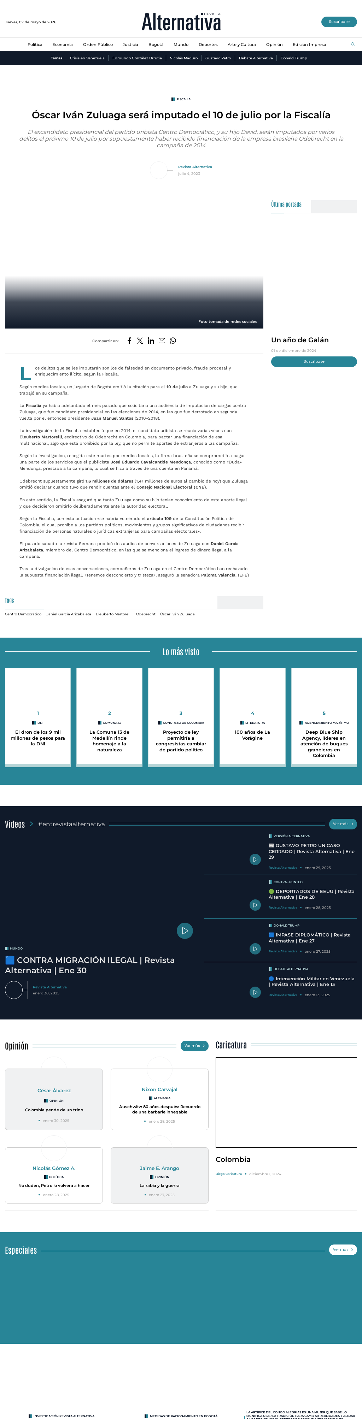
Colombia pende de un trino (54, 1109)
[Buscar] (353, 44)
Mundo (181, 44)
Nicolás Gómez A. (54, 1168)
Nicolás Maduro (184, 58)
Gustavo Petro (218, 58)
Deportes (208, 44)
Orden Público (98, 44)
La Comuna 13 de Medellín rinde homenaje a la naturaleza (109, 740)
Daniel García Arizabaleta (68, 614)
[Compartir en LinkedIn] (151, 341)
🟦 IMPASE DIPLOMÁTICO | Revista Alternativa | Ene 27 (310, 938)
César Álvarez (54, 1090)
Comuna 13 (112, 723)
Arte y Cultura (242, 44)
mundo (16, 948)
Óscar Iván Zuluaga (177, 614)
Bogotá (156, 44)
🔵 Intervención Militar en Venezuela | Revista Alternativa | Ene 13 (312, 981)
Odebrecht (146, 614)
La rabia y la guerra (160, 1185)
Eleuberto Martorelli (114, 614)
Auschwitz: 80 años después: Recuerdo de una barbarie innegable (159, 1109)
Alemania (162, 1098)
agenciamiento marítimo (327, 723)
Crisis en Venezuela (87, 58)
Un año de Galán (300, 340)
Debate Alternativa (256, 58)
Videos (15, 823)
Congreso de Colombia (183, 723)
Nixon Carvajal (159, 1089)
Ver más (343, 824)
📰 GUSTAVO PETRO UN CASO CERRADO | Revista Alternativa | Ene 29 (312, 851)
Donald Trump (294, 58)
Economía (62, 44)
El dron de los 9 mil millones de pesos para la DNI (38, 737)
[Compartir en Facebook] (129, 341)
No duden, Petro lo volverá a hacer (54, 1185)
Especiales (21, 1249)
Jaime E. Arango (159, 1168)
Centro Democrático (23, 614)
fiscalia (184, 99)
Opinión (274, 44)
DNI (40, 723)
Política (35, 44)
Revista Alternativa (195, 167)
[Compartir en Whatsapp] (173, 341)
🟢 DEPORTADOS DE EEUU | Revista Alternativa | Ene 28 (312, 894)
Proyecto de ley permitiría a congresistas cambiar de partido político (181, 740)
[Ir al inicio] (181, 22)
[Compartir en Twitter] (140, 341)
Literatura (255, 723)
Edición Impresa (309, 44)
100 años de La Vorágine (252, 735)
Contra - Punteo (288, 882)
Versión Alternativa (292, 836)
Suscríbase (339, 21)
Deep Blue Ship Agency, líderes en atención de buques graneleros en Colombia (324, 743)
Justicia (130, 44)
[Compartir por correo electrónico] (162, 341)
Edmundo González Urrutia (137, 58)
